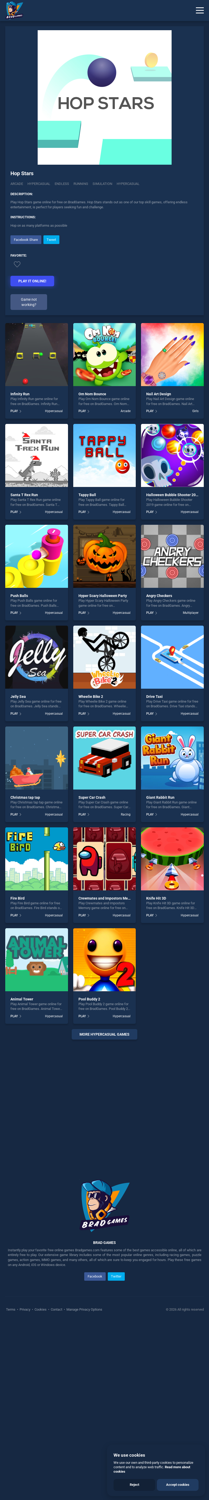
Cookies (40, 1487)
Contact (56, 1487)
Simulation (102, 184)
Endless (62, 184)
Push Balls (19, 773)
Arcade (16, 184)
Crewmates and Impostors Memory (107, 1075)
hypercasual (128, 184)
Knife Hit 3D (156, 1075)
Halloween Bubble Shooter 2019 (173, 672)
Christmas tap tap (25, 975)
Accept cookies (177, 1485)
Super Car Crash (91, 975)
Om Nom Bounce (92, 571)
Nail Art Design (158, 571)
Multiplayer (191, 790)
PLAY (14, 588)
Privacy (25, 1487)
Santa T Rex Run (24, 672)
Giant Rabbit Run (160, 975)
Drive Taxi (154, 874)
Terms (11, 1487)
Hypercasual (38, 184)
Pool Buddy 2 (89, 1176)
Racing (126, 992)
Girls (195, 588)
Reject (134, 1485)
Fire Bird (17, 1075)
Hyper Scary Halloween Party (102, 773)
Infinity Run (20, 571)
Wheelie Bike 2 (90, 874)
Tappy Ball (87, 672)
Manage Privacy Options (84, 1487)
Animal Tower (21, 1176)
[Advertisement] (104, 270)
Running (81, 184)
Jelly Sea (18, 874)
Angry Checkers (159, 773)
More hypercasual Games (104, 1212)
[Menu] (200, 10)
